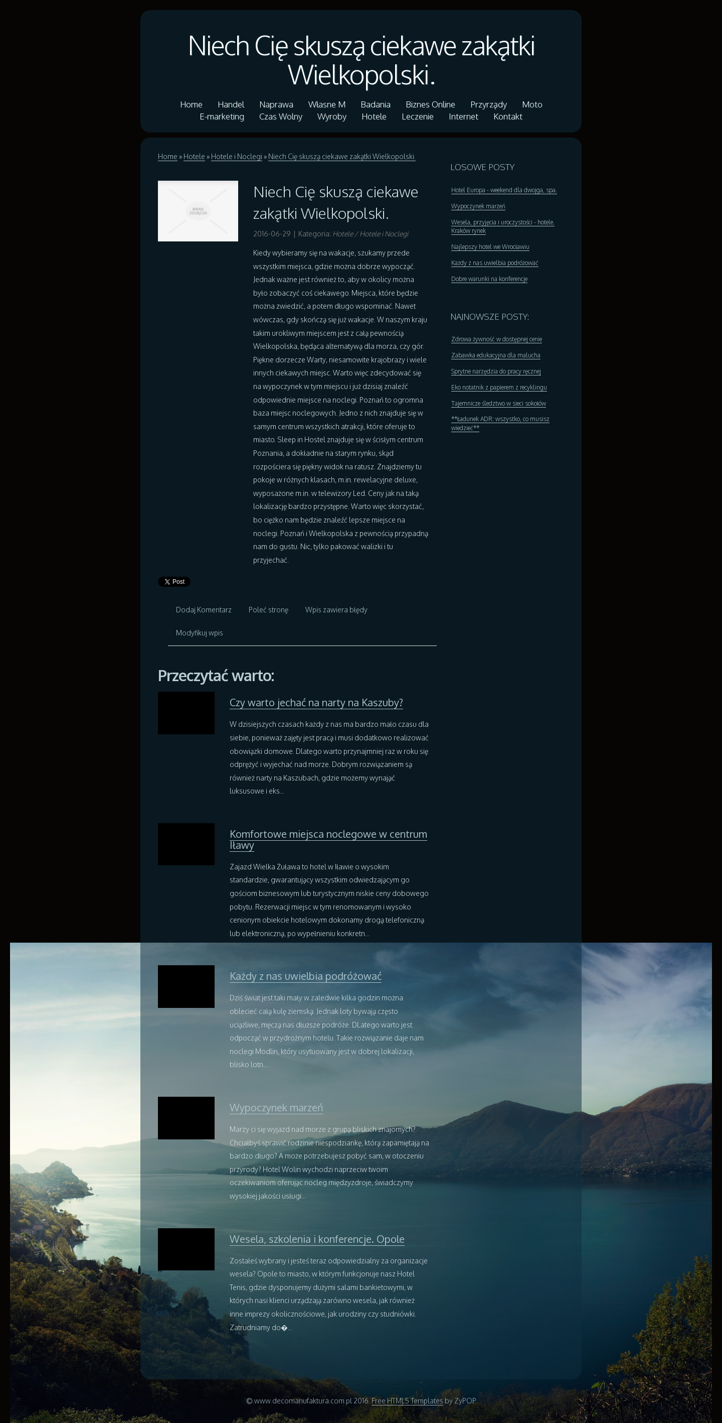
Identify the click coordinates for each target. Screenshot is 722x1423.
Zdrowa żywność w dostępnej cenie (496, 339)
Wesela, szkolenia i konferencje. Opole (317, 1238)
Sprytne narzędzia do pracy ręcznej (496, 371)
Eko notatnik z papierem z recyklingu (499, 387)
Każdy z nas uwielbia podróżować (306, 975)
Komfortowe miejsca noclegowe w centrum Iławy (328, 839)
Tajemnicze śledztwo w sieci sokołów (498, 403)
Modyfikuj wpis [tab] (199, 632)
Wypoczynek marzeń (276, 1107)
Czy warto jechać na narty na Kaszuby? (316, 702)
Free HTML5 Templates (407, 1400)
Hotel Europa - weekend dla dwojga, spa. (504, 190)
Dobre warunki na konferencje (489, 279)
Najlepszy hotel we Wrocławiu (490, 246)
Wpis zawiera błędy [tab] (336, 609)
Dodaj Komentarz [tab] (204, 609)
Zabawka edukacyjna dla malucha (495, 355)
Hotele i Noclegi (236, 156)
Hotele (194, 156)
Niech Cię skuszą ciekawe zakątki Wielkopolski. (361, 59)
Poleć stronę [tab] (268, 609)
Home (167, 156)
